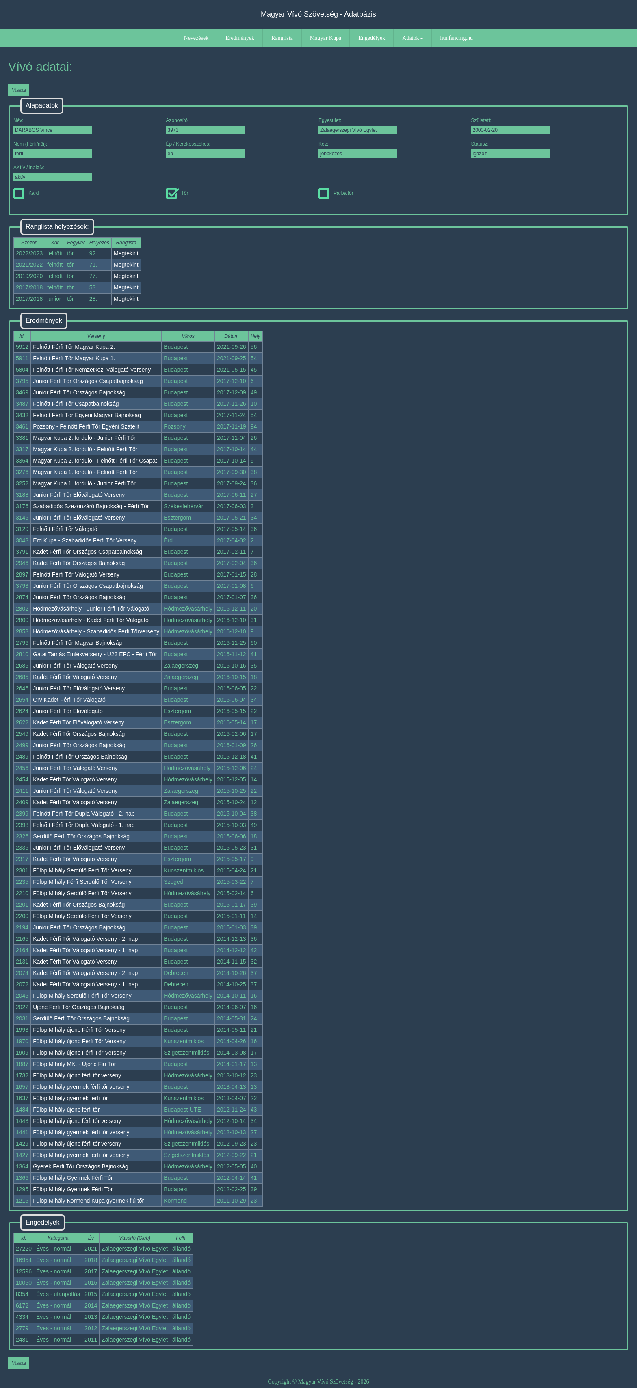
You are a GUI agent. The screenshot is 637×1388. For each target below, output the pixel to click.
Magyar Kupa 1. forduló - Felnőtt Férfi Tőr (85, 472)
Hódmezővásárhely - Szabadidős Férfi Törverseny (96, 631)
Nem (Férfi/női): (52, 149)
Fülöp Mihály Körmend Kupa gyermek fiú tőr (88, 1200)
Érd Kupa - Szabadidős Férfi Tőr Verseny (84, 540)
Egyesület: (357, 125)
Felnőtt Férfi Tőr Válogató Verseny (76, 574)
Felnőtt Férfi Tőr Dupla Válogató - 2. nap (83, 813)
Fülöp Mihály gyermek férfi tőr (70, 1098)
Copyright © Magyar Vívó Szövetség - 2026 (318, 1382)
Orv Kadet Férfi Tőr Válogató (69, 699)
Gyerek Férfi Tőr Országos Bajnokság (80, 1166)
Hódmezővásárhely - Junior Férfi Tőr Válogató (91, 608)
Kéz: (357, 149)
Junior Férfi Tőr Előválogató (68, 711)
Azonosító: (205, 125)
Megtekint (126, 253)
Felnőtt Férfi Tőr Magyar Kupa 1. (74, 358)
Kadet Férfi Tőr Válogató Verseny (75, 779)
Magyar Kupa (325, 38)
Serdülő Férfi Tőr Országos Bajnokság (81, 836)
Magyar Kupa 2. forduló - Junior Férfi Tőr (84, 438)
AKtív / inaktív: (52, 173)
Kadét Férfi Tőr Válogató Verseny (75, 677)
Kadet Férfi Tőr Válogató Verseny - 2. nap (85, 938)
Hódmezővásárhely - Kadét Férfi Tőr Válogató (91, 620)
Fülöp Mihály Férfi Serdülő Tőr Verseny (82, 882)
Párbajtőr (335, 193)
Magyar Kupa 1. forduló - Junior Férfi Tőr (84, 483)
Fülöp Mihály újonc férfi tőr (66, 1109)
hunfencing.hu (456, 38)
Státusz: (510, 149)
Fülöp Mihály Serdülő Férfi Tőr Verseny (82, 870)
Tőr (177, 193)
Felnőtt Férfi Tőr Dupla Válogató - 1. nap (83, 825)
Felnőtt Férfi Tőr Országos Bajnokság (80, 756)
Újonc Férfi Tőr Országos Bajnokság (78, 1007)
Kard (26, 193)
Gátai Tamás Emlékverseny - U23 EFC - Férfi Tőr (95, 654)
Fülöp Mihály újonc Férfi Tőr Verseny (79, 1030)
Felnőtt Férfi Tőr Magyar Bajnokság (77, 643)
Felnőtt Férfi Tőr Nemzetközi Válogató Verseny (92, 369)
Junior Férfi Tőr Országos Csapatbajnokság (88, 381)
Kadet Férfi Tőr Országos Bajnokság (79, 563)
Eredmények (239, 38)
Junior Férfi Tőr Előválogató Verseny (79, 495)
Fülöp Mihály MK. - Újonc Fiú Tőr (74, 1064)
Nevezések (196, 38)
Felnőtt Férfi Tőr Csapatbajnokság (76, 403)
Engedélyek (371, 38)
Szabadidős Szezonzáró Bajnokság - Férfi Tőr (91, 506)
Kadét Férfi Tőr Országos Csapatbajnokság (87, 551)
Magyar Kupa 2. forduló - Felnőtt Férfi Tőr (85, 449)
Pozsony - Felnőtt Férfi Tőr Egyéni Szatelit (86, 426)
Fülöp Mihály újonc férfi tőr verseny (77, 1075)
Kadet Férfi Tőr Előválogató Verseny (78, 722)
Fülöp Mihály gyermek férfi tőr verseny (81, 1086)
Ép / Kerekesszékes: (205, 149)
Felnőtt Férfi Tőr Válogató (65, 529)
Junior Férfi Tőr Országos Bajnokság (79, 392)
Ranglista (282, 38)
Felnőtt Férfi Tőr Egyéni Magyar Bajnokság (87, 415)
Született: (510, 125)
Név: (52, 125)
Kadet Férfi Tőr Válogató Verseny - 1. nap (85, 950)
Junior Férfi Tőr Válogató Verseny (75, 665)
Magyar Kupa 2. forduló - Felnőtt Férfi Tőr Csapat (95, 460)
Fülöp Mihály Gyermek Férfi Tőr (73, 1178)
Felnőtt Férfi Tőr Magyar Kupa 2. (74, 347)
